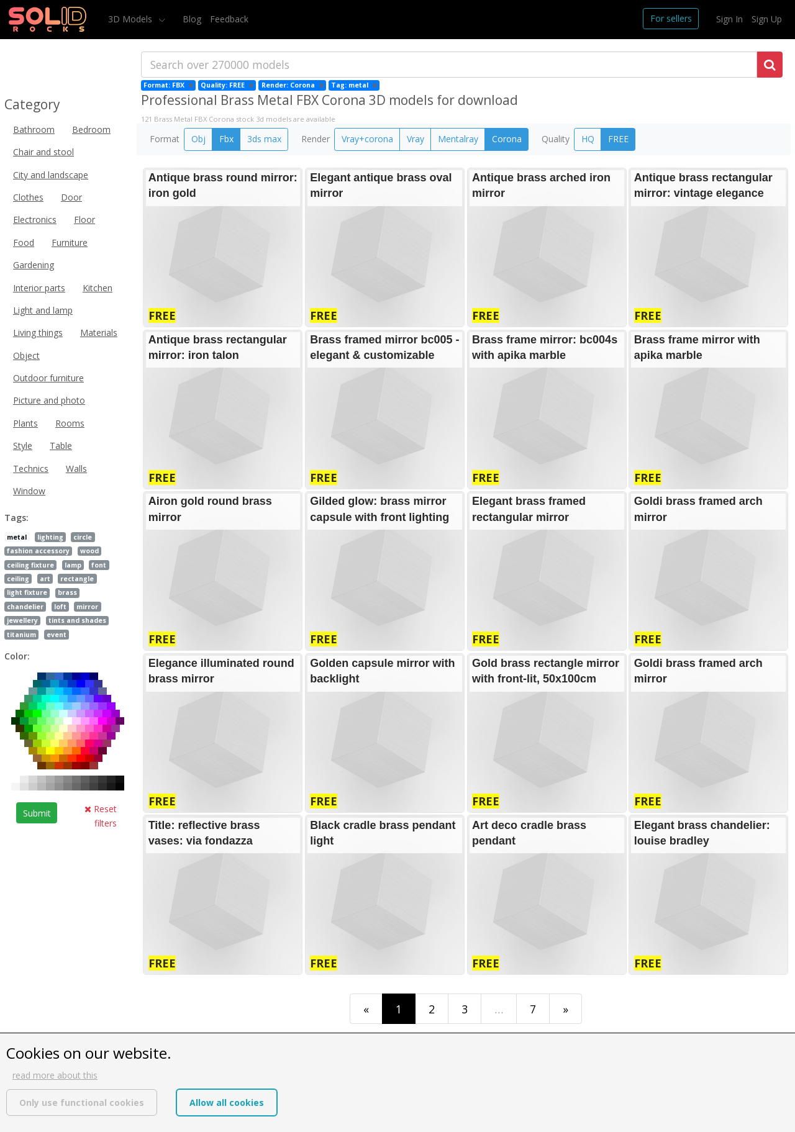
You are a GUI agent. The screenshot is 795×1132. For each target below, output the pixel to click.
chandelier (25, 606)
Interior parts (39, 288)
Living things (38, 332)
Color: (17, 656)
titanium (21, 634)
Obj (198, 139)
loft (60, 606)
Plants (25, 423)
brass (67, 592)
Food (23, 242)
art (45, 578)
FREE (618, 139)
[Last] (565, 1009)
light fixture (27, 592)
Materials (98, 332)
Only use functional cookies (81, 1102)
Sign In (729, 19)
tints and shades (77, 620)
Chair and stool (43, 152)
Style (22, 445)
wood (89, 550)
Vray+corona (367, 139)
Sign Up (767, 19)
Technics (30, 468)
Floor (84, 219)
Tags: (16, 517)
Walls (76, 468)
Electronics (35, 219)
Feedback (229, 19)
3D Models (131, 19)
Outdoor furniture (48, 378)
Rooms (69, 423)
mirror (87, 606)
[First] (366, 1009)
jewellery (22, 620)
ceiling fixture (30, 565)
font (98, 565)
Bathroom (34, 129)
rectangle (77, 578)
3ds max (264, 139)
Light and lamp (43, 310)
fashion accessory (38, 550)
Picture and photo (49, 400)
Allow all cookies (226, 1102)
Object (26, 355)
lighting (50, 537)
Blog (192, 19)
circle (82, 537)
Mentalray (458, 139)
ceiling (18, 578)
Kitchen (97, 288)
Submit (37, 813)
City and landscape (50, 175)
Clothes (28, 197)
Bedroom (91, 129)
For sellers (671, 18)
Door (71, 197)
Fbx (226, 139)
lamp (73, 565)
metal (17, 537)
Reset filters (100, 815)
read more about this (55, 1075)
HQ (587, 139)
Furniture (70, 242)
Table (61, 445)
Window (29, 491)
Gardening (33, 265)
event (56, 634)
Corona (507, 139)
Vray (415, 139)
